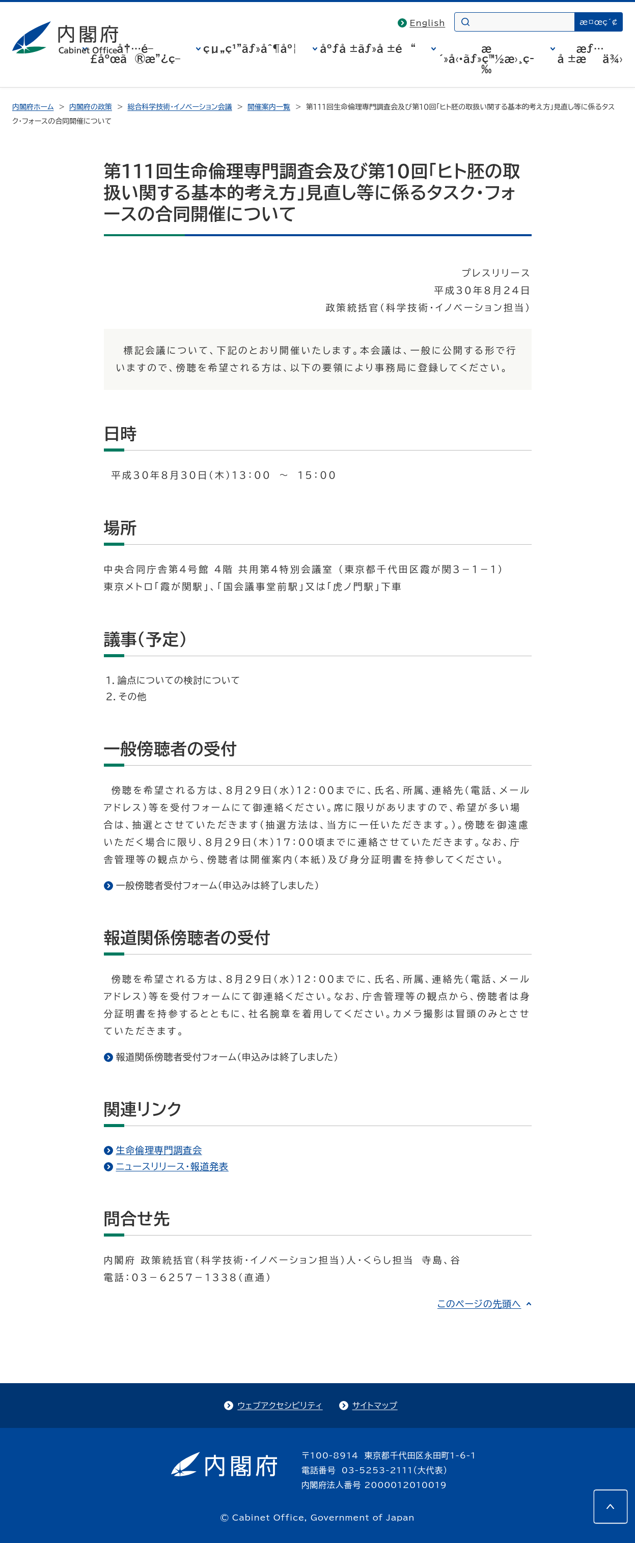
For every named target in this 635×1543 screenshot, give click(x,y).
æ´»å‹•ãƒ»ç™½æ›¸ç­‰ (486, 58)
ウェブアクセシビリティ (279, 1405)
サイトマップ (375, 1405)
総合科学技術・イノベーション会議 (179, 106)
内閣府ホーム (32, 106)
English (428, 23)
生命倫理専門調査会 (159, 1150)
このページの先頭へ (479, 1303)
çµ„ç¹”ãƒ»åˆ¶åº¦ (250, 48)
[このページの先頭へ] (610, 1506)
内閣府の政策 (90, 106)
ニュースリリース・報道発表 (172, 1166)
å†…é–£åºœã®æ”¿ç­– (135, 53)
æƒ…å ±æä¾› (590, 53)
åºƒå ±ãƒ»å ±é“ (368, 48)
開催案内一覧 (268, 106)
